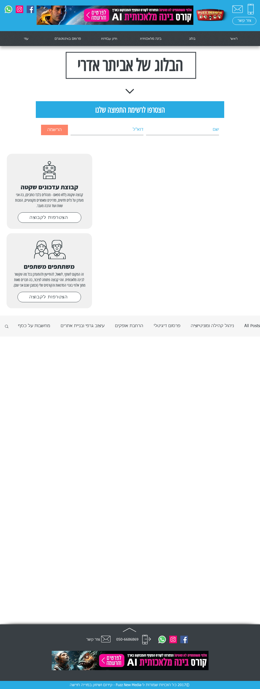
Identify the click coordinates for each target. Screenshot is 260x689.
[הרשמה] (54, 130)
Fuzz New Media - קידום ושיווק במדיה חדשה (105, 685)
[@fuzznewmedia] (19, 9)
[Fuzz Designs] (30, 9)
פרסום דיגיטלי (167, 326)
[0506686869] (8, 9)
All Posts (252, 326)
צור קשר (93, 639)
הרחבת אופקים (129, 326)
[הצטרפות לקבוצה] (49, 217)
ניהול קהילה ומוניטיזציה (212, 326)
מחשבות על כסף (34, 326)
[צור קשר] (237, 9)
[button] (6, 326)
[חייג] (146, 639)
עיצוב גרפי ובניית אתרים (83, 326)
